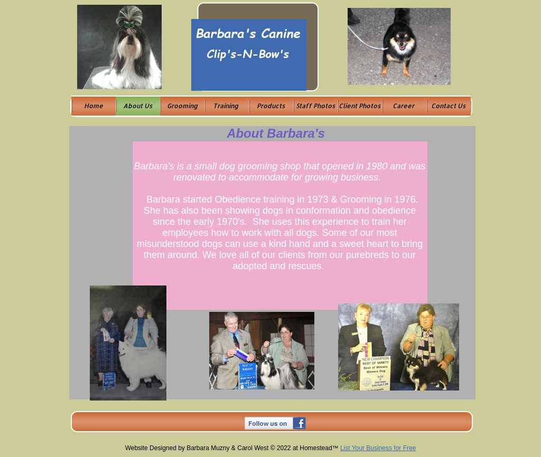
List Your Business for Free (378, 448)
